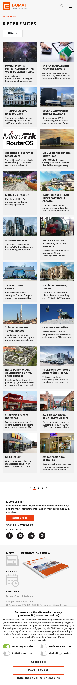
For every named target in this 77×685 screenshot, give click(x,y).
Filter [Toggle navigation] (12, 33)
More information (38, 639)
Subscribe (20, 525)
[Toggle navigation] (61, 6)
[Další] (47, 495)
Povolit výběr (38, 669)
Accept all (38, 661)
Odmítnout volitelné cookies (38, 678)
